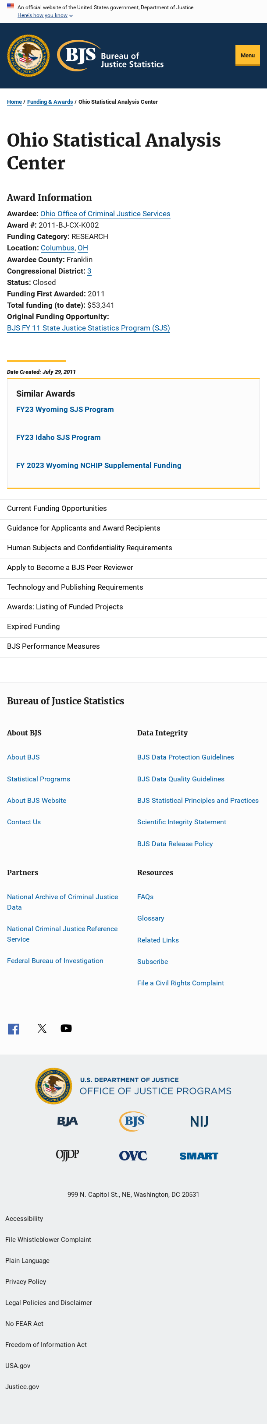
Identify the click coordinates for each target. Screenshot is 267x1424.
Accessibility (24, 1219)
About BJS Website (36, 800)
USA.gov (17, 1366)
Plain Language (27, 1261)
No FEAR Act (24, 1324)
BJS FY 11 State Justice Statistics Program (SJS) (88, 327)
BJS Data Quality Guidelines (180, 778)
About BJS (23, 757)
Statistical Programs (38, 778)
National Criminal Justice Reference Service (62, 934)
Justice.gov (22, 1387)
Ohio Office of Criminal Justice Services (105, 213)
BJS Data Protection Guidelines (185, 757)
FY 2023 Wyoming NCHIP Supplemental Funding (99, 465)
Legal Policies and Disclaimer (48, 1303)
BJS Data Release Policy (175, 843)
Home (14, 101)
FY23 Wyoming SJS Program (65, 409)
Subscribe (152, 961)
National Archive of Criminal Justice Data (62, 902)
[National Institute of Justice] (199, 1128)
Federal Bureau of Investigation (55, 960)
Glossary (150, 918)
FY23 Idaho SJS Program (58, 437)
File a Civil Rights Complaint (180, 983)
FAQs (145, 897)
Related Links (158, 940)
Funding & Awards (50, 101)
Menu (248, 55)
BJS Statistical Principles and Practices (198, 800)
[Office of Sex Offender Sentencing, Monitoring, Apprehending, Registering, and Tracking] (199, 1161)
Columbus (58, 247)
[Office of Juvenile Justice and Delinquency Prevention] (67, 1163)
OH (83, 247)
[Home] (110, 55)
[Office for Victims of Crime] (133, 1162)
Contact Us (24, 822)
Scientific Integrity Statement (181, 822)
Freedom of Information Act (46, 1345)
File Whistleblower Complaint (48, 1240)
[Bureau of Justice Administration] (67, 1128)
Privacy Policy (25, 1282)
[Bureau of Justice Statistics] (133, 1133)
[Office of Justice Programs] (28, 55)
